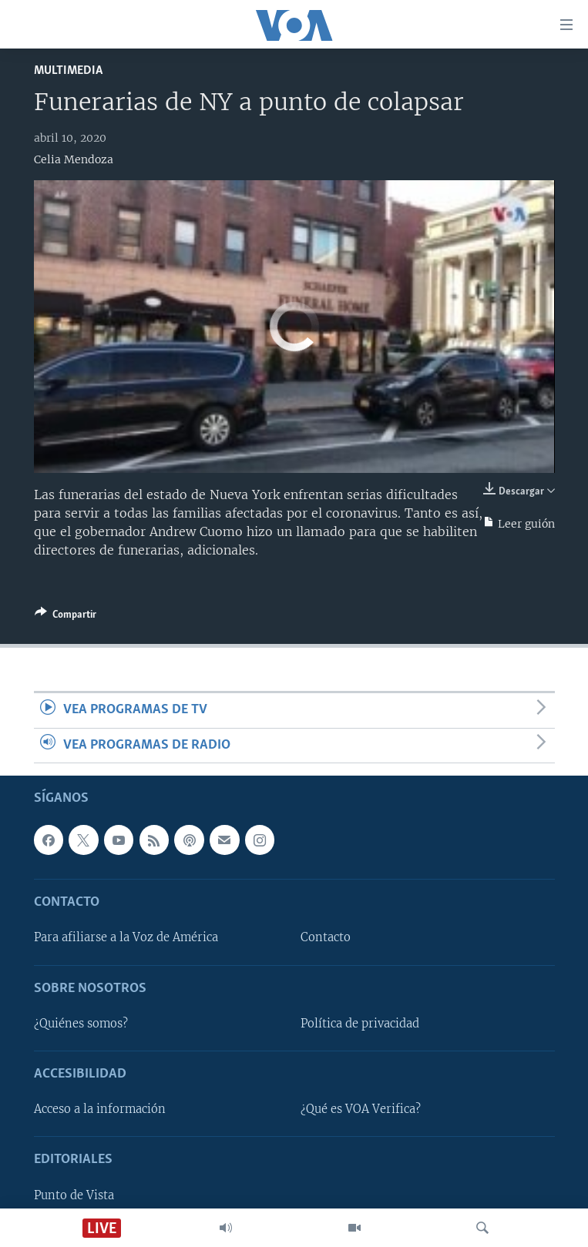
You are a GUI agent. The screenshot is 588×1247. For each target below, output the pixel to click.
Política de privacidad (360, 1024)
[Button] (65, 617)
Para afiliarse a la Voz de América (126, 937)
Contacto (326, 937)
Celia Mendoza (73, 159)
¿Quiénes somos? (81, 1024)
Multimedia (68, 70)
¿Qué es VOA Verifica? (361, 1109)
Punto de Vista (74, 1195)
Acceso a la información (100, 1109)
